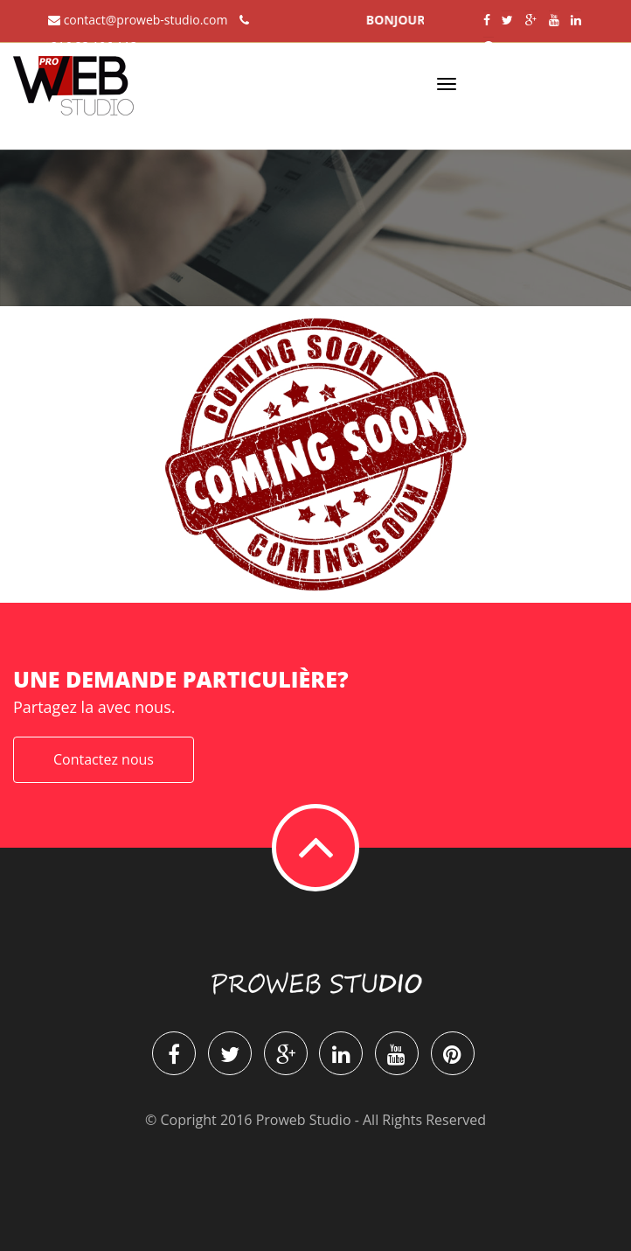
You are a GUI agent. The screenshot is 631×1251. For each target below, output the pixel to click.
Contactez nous (103, 759)
